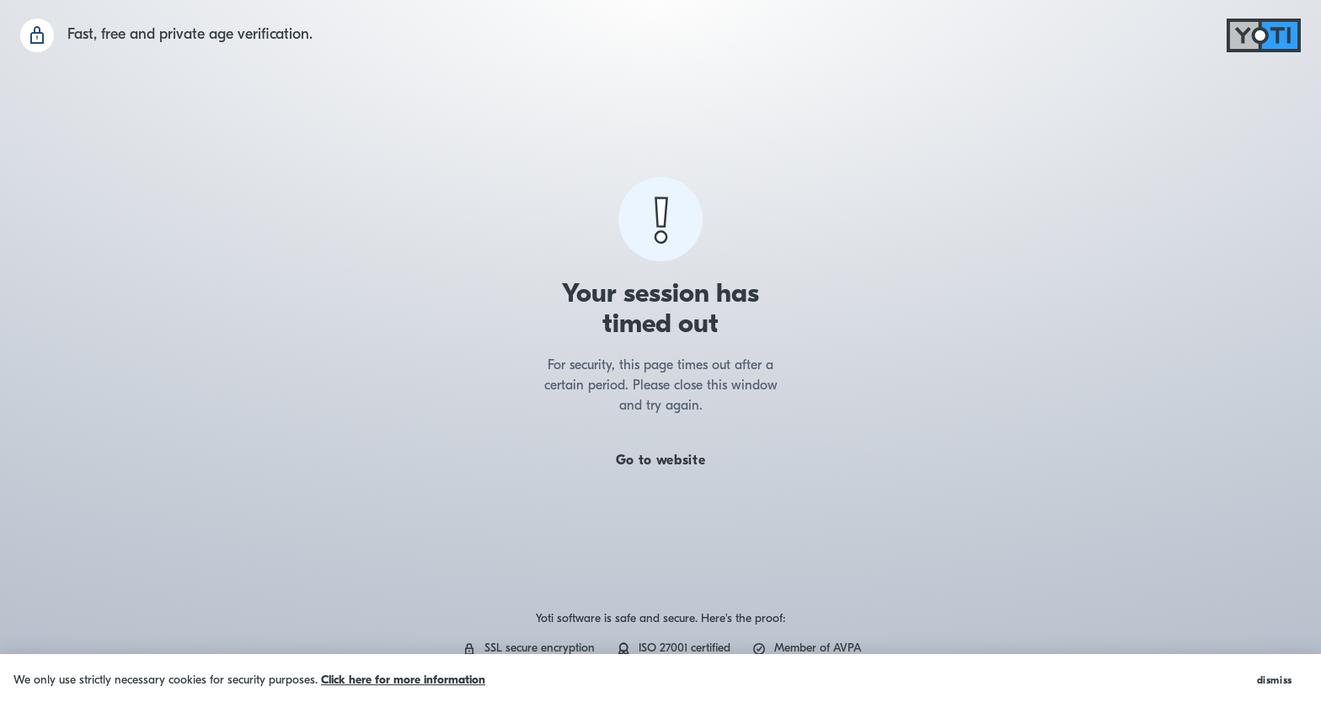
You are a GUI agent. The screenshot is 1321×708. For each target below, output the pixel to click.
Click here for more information (403, 680)
